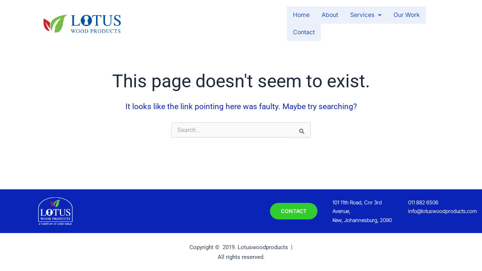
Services (337, 23)
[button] (337, 23)
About (298, 23)
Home (266, 23)
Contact (421, 23)
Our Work (381, 23)
